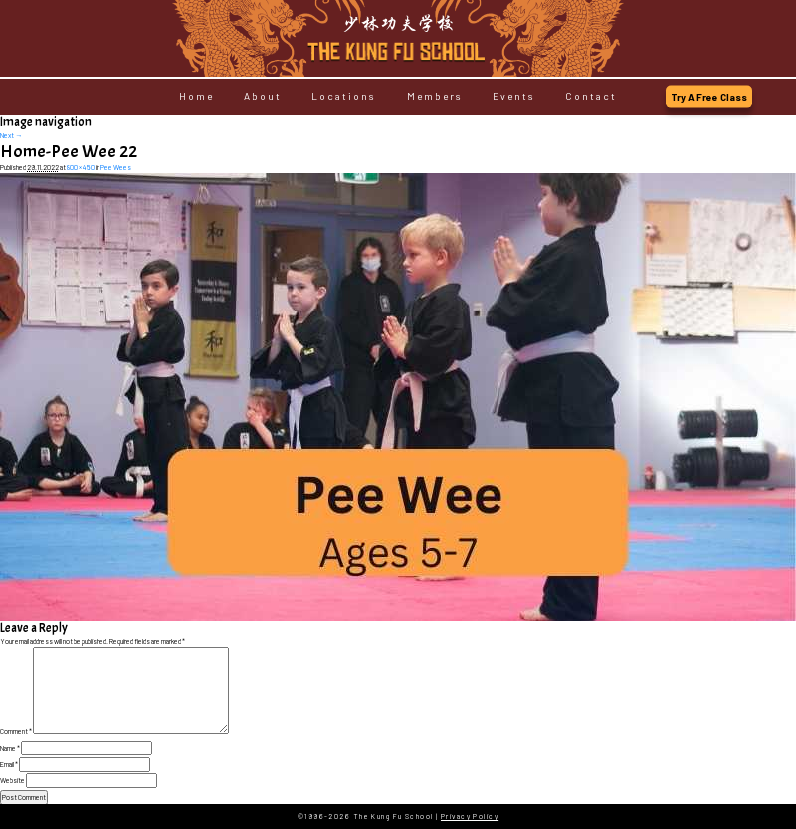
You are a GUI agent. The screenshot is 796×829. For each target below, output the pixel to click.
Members (435, 97)
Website (12, 780)
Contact (591, 97)
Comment (16, 731)
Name (10, 748)
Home (196, 97)
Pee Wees (115, 167)
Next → (11, 135)
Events (514, 97)
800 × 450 (81, 167)
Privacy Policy (469, 816)
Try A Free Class (709, 97)
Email (9, 764)
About (263, 97)
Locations (343, 97)
